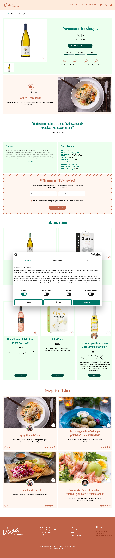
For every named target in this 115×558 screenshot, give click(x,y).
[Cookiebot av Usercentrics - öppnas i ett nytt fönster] (92, 254)
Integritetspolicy (101, 531)
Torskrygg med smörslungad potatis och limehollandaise (85, 433)
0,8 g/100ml (76, 153)
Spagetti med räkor (30, 98)
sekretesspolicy (55, 200)
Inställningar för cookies (104, 535)
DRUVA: (64, 169)
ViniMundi (75, 166)
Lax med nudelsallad (30, 490)
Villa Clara (57, 339)
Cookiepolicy (100, 533)
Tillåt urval (57, 302)
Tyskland (73, 164)
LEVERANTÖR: (66, 155)
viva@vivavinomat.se (48, 535)
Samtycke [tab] (27, 260)
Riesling (70, 169)
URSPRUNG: (65, 164)
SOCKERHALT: (66, 153)
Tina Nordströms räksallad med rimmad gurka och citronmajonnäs (85, 492)
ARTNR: (64, 150)
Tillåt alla (86, 302)
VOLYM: (64, 157)
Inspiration (91, 5)
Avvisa (28, 302)
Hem (4, 14)
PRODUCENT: (66, 166)
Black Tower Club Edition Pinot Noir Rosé (20, 341)
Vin (71, 5)
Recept (79, 5)
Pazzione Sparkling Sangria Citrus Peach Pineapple (94, 345)
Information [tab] (57, 260)
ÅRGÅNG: (65, 162)
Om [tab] (87, 260)
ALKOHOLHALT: (67, 160)
